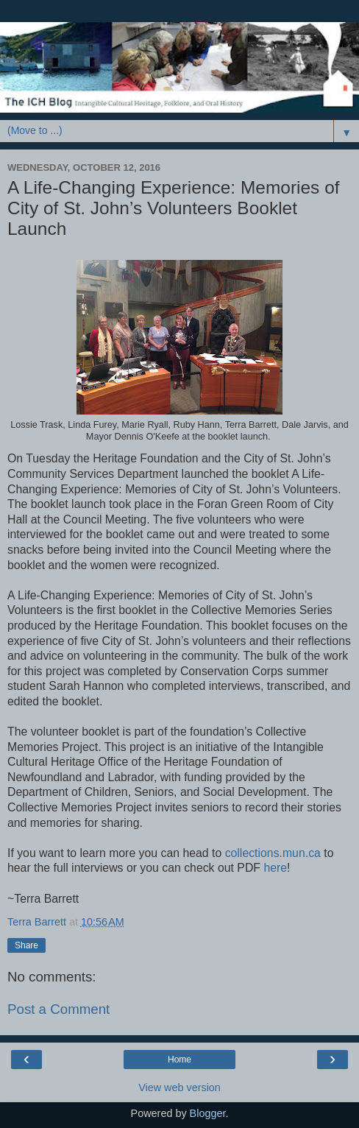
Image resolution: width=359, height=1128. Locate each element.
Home (179, 1059)
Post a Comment (58, 1009)
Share (26, 945)
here (275, 867)
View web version (179, 1087)
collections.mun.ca (273, 853)
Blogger (208, 1113)
